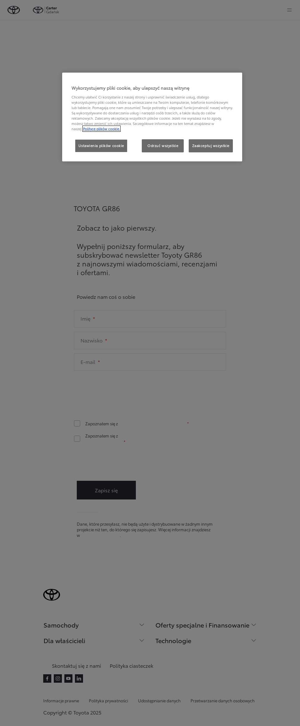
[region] (152, 117)
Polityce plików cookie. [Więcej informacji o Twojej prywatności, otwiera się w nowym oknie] (101, 128)
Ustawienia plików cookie (101, 145)
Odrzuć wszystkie (162, 145)
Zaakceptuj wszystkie (210, 145)
